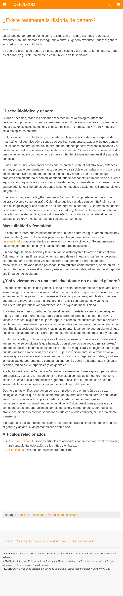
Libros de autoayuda (55, 568)
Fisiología (51, 561)
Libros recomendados (79, 568)
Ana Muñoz (16, 29)
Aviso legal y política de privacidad (37, 541)
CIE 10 (106, 568)
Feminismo (16, 450)
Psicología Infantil (21, 441)
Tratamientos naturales (92, 561)
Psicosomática (38, 553)
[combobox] (109, 4)
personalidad (11, 241)
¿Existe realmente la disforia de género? (49, 20)
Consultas (94, 553)
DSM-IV (97, 568)
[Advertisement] (61, 82)
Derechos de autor (84, 541)
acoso (103, 169)
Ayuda (65, 541)
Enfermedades (35, 561)
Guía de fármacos (42, 565)
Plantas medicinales (68, 561)
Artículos (24, 553)
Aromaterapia (24, 565)
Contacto (8, 541)
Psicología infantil (58, 553)
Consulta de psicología (31, 568)
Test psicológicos (78, 553)
